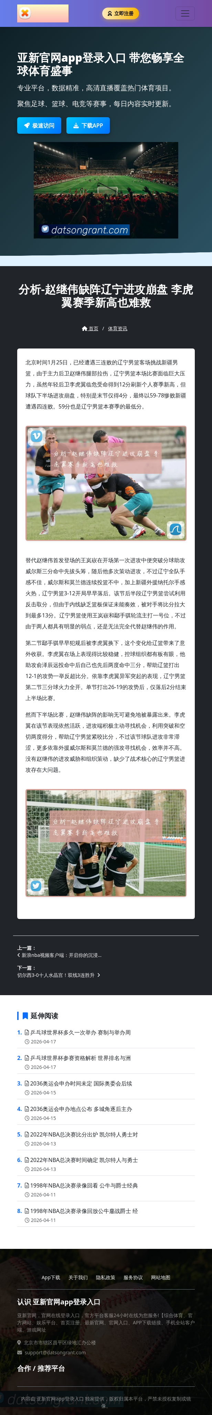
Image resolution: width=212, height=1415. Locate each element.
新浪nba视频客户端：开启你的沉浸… (59, 955)
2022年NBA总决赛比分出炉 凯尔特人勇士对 (81, 1134)
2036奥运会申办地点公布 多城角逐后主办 (78, 1109)
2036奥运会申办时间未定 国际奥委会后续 (78, 1083)
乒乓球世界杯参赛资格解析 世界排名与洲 (78, 1058)
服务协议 (133, 1277)
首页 (90, 328)
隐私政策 (105, 1277)
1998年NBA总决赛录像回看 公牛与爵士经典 (81, 1185)
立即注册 (121, 13)
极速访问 (39, 125)
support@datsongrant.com (55, 1352)
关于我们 (78, 1277)
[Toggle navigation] (185, 13)
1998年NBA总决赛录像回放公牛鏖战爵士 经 (81, 1211)
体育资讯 (117, 328)
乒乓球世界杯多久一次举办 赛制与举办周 (78, 1032)
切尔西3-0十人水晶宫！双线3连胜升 (58, 975)
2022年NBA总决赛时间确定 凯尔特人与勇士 (81, 1160)
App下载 (51, 1277)
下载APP (88, 125)
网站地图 (160, 1277)
